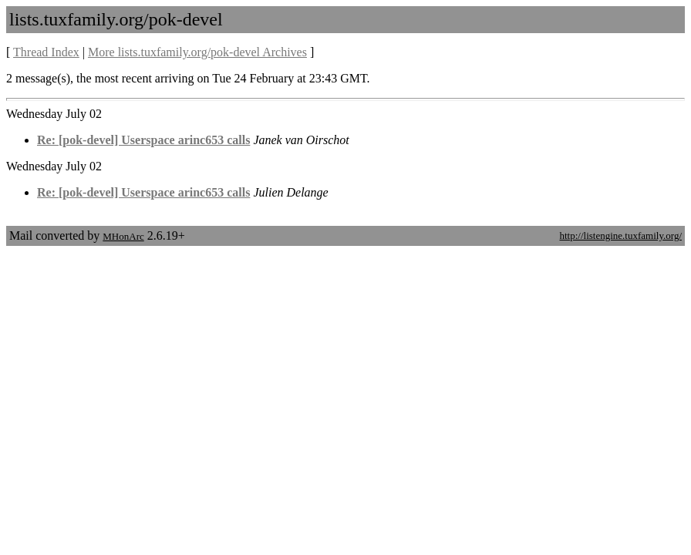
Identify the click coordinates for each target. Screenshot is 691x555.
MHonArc (123, 236)
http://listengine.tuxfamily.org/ (620, 235)
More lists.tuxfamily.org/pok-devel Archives (197, 52)
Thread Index (46, 52)
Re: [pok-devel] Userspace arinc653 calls (143, 139)
